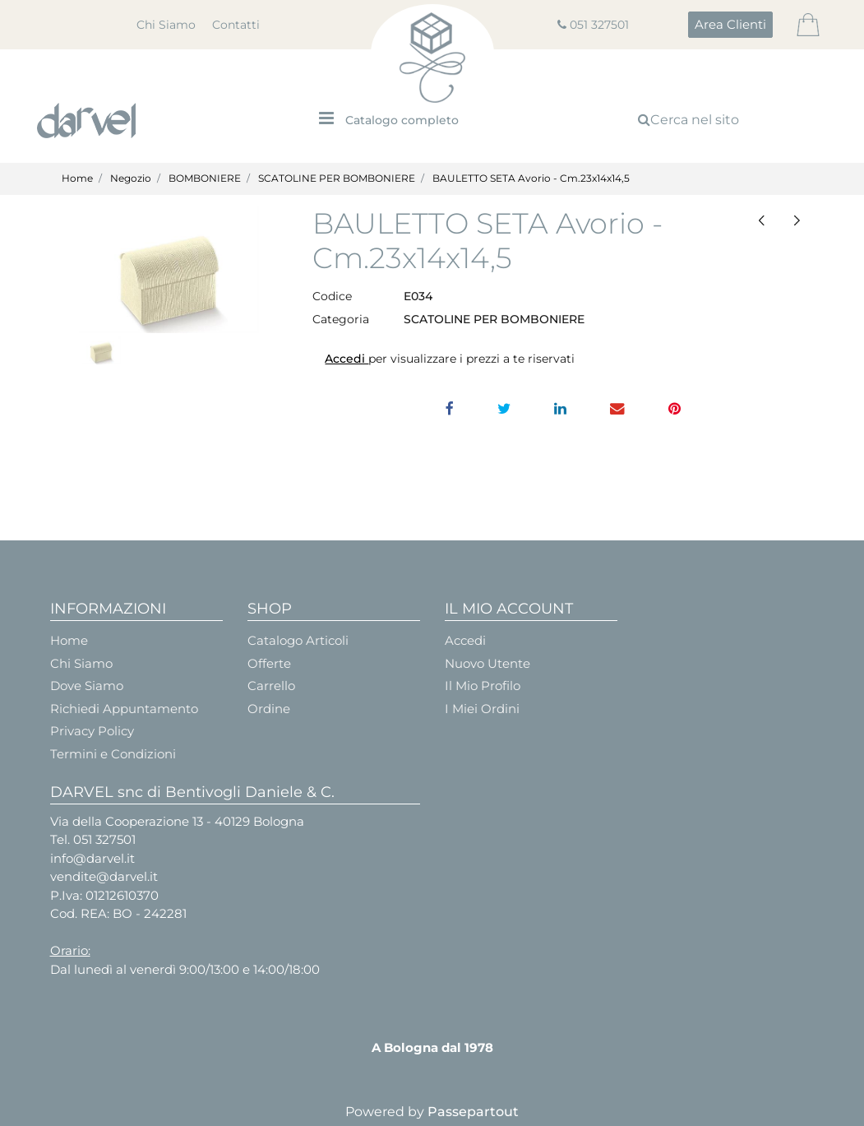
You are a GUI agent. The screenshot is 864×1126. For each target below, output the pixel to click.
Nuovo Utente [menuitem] (487, 663)
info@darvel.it (92, 858)
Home (77, 178)
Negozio (130, 178)
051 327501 (599, 24)
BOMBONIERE (205, 178)
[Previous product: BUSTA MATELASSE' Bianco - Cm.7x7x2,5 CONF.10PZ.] (761, 220)
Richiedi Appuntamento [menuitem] (124, 708)
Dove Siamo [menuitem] (86, 685)
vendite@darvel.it (104, 876)
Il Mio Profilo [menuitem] (482, 685)
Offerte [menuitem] (269, 663)
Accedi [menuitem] (465, 640)
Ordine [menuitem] (268, 708)
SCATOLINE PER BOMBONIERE (336, 178)
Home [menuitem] (69, 640)
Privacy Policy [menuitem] (92, 731)
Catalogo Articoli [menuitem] (298, 640)
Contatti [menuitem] (236, 24)
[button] (169, 270)
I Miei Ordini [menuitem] (482, 708)
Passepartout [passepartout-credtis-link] (473, 1111)
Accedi (346, 358)
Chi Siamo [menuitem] (166, 24)
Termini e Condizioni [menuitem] (113, 754)
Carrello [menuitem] (271, 685)
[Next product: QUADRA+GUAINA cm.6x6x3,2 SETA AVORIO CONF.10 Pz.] (797, 220)
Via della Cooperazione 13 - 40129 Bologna (177, 821)
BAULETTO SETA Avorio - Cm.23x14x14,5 (531, 178)
